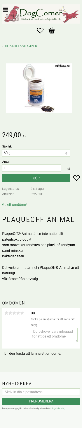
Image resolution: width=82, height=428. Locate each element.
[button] (42, 30)
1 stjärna (6, 313)
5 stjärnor (22, 313)
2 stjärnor (10, 313)
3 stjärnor (14, 313)
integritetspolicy (58, 408)
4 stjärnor (18, 313)
